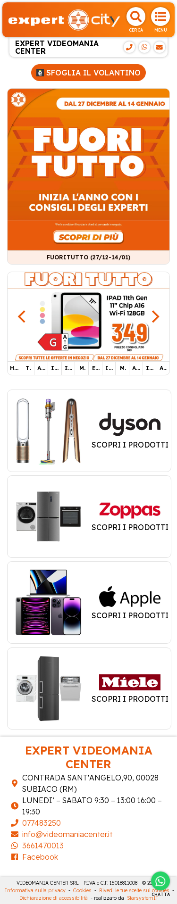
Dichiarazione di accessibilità (53, 898)
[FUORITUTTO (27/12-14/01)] (88, 169)
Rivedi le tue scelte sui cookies (134, 890)
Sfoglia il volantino (88, 72)
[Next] (154, 316)
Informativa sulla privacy (35, 890)
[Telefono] (129, 47)
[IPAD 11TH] (88, 316)
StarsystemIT (142, 898)
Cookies (82, 890)
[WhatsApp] (144, 47)
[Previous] (22, 316)
